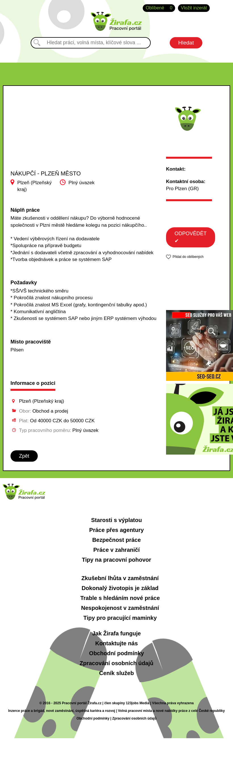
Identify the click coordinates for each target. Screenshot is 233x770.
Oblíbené (159, 8)
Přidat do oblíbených (188, 257)
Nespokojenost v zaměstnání (120, 608)
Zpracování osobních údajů (116, 663)
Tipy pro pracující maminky (120, 618)
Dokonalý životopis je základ (119, 588)
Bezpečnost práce (116, 540)
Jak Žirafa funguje (116, 633)
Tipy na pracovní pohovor (116, 560)
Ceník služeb (116, 673)
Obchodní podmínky (116, 653)
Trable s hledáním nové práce (120, 598)
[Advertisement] (47, 139)
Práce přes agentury (116, 530)
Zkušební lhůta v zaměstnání (120, 578)
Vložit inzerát (194, 7)
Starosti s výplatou (116, 520)
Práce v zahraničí (116, 550)
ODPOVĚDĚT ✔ (191, 237)
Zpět (24, 456)
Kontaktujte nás (116, 643)
